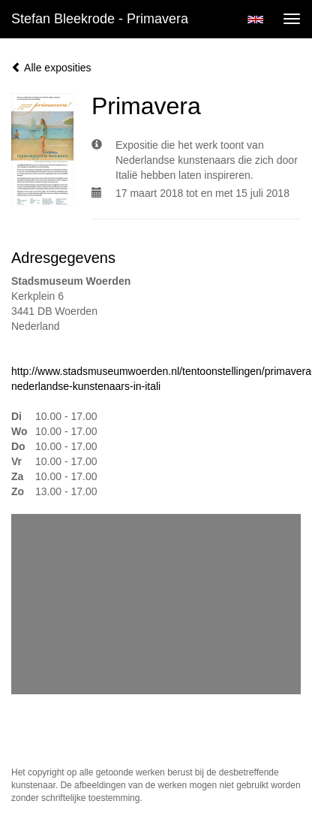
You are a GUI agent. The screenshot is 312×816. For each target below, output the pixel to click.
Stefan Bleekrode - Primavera (99, 18)
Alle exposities (51, 68)
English (255, 19)
